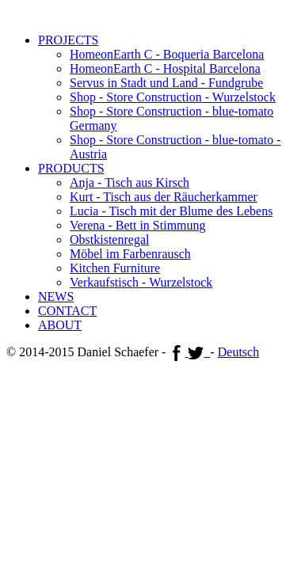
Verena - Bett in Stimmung (138, 225)
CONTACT (67, 310)
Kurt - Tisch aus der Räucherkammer (163, 196)
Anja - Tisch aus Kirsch (129, 182)
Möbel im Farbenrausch (130, 253)
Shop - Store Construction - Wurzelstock (173, 97)
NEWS (56, 296)
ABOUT (60, 325)
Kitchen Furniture (115, 268)
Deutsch (238, 352)
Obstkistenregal (109, 239)
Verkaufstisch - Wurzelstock (141, 282)
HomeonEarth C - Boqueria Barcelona (167, 54)
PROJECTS (68, 40)
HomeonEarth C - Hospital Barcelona (165, 68)
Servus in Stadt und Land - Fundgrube (166, 82)
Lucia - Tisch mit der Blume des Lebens (171, 211)
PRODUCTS (71, 168)
